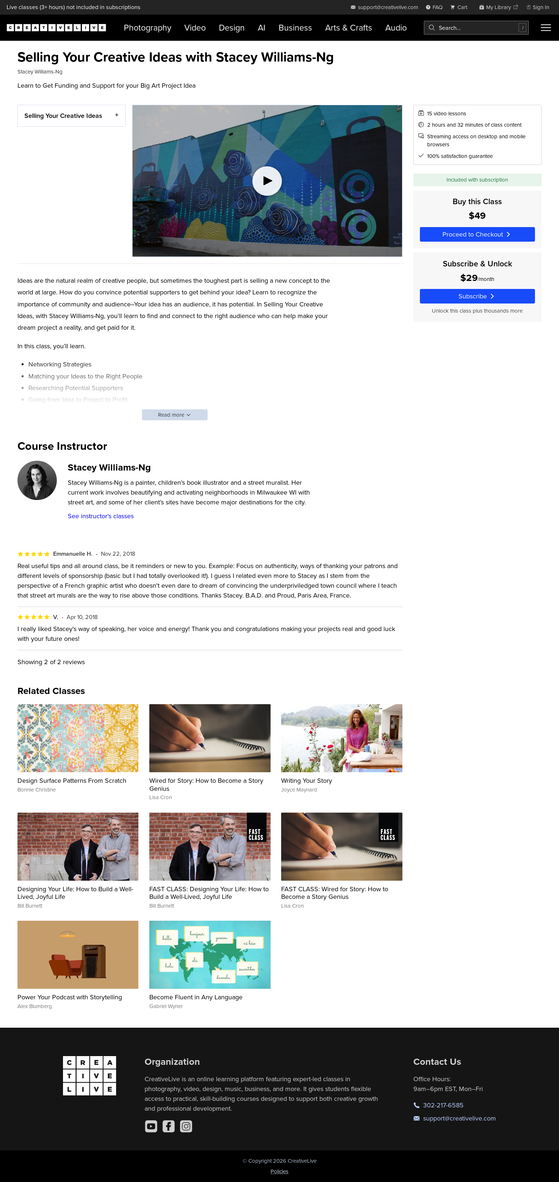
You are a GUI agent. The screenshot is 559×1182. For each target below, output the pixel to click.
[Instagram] (186, 1126)
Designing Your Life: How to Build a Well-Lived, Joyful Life (75, 892)
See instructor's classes (101, 515)
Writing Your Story (306, 780)
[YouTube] (151, 1126)
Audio (396, 27)
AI (261, 27)
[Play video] (267, 181)
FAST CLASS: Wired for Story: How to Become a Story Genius (334, 892)
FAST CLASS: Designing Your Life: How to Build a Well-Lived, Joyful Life (209, 892)
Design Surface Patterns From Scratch (71, 780)
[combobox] (476, 27)
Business (295, 27)
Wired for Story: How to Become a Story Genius (206, 784)
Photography (147, 27)
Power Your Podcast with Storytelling (69, 996)
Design (232, 27)
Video (195, 27)
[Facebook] (168, 1126)
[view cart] (461, 7)
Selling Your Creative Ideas (63, 115)
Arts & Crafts (348, 27)
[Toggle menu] (545, 27)
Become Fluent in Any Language (196, 996)
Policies (279, 1171)
